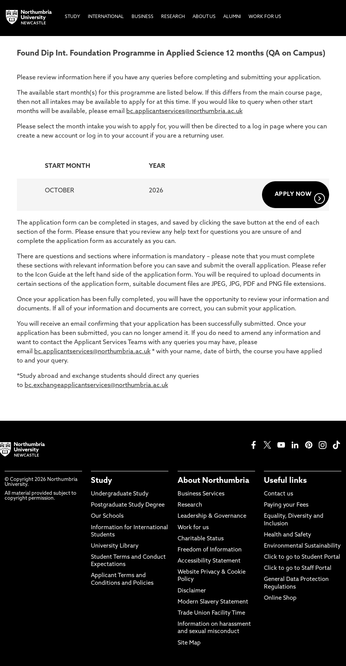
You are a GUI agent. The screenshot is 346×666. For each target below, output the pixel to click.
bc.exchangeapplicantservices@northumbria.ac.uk (96, 385)
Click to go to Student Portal (302, 557)
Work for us (193, 528)
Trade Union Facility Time (211, 613)
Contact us (278, 494)
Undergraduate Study (119, 494)
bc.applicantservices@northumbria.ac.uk (184, 111)
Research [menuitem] (173, 17)
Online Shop (280, 598)
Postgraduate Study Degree (128, 505)
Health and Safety (287, 535)
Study (101, 481)
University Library (114, 546)
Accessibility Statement (209, 561)
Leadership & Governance (212, 516)
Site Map (189, 643)
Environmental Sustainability (302, 546)
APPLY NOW (300, 198)
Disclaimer (192, 591)
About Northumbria (213, 481)
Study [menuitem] (72, 17)
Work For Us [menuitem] (265, 17)
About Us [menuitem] (204, 17)
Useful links (285, 481)
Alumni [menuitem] (232, 17)
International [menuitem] (106, 17)
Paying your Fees (286, 505)
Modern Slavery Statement (213, 602)
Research (190, 505)
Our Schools (107, 516)
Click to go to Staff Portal (297, 568)
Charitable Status (201, 539)
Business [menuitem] (142, 17)
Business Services (201, 494)
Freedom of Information (210, 550)
